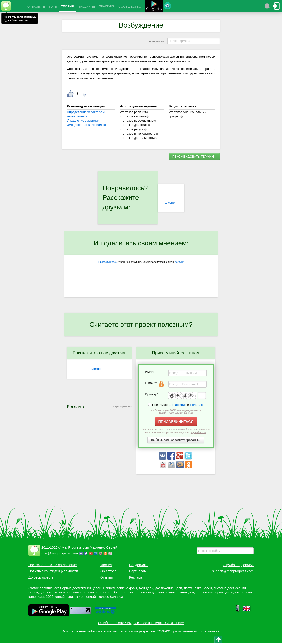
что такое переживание (136, 120)
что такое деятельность (137, 138)
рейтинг (179, 262)
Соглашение (177, 404)
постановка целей (198, 588)
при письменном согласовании (195, 631)
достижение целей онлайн (60, 592)
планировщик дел (180, 592)
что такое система (133, 116)
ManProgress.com (75, 547)
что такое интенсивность (137, 133)
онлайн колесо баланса (104, 596)
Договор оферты (41, 577)
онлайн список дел (70, 596)
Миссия (106, 565)
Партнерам (137, 571)
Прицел (109, 588)
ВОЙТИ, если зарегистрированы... (176, 440)
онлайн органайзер (97, 592)
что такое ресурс (132, 129)
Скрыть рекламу (122, 406)
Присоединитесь (107, 262)
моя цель (146, 588)
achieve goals (127, 588)
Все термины (155, 41)
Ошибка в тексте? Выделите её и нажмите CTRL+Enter (141, 623)
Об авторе (108, 571)
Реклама (135, 577)
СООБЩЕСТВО (129, 6)
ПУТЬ (53, 6)
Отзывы (106, 577)
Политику (196, 404)
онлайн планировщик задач (217, 592)
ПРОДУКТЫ (86, 6)
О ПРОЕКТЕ (36, 6)
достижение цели (168, 588)
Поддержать (138, 565)
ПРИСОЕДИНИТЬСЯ (175, 421)
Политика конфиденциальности (53, 571)
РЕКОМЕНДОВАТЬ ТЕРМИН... (194, 156)
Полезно (168, 202)
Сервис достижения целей (80, 588)
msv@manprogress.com (59, 553)
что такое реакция (133, 112)
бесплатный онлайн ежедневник (139, 592)
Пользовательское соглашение (52, 565)
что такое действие (133, 125)
